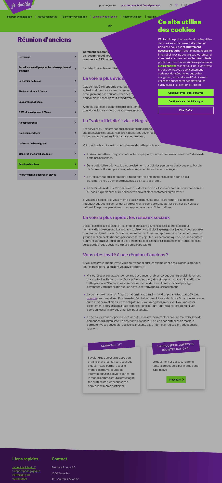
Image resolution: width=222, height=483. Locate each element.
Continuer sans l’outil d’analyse (186, 101)
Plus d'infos (185, 110)
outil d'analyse (167, 66)
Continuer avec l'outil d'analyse (185, 92)
